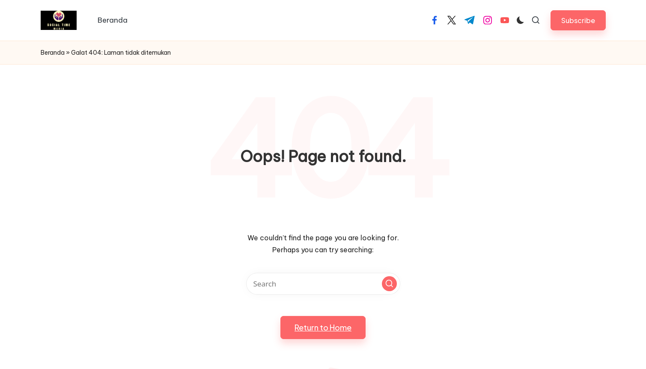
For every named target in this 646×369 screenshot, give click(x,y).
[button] (578, 20)
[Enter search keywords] (323, 284)
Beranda (53, 52)
